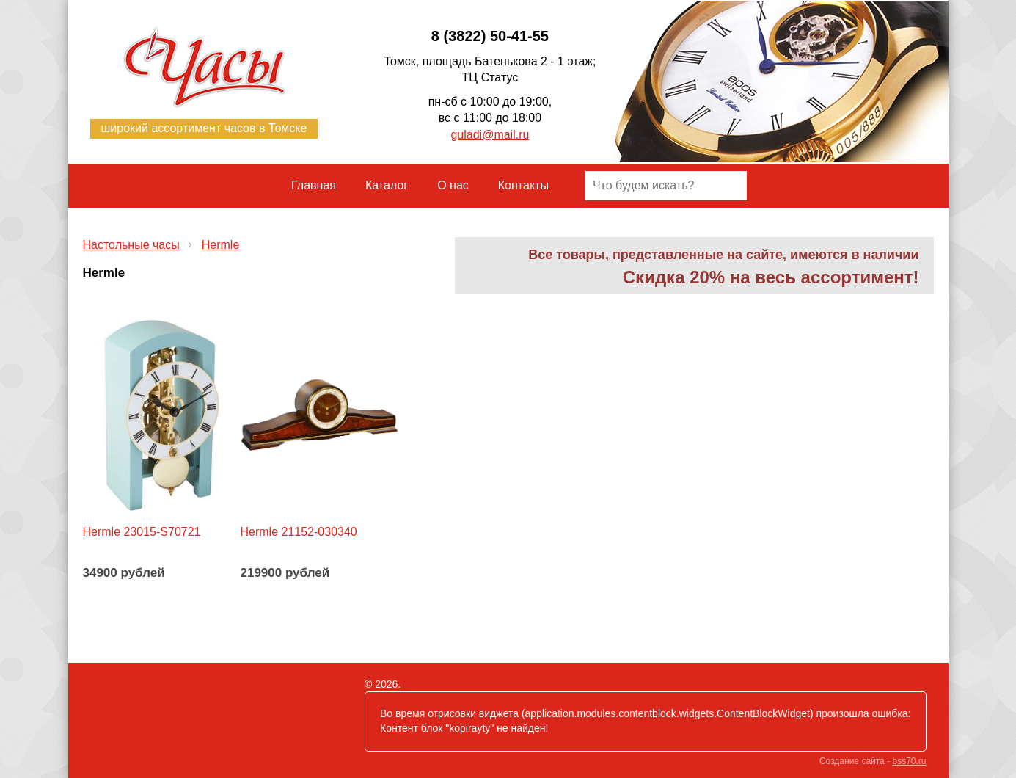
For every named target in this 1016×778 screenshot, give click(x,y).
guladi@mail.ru (489, 134)
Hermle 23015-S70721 (142, 532)
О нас (453, 185)
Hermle (221, 245)
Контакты (523, 185)
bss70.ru (909, 761)
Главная (313, 185)
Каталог (386, 185)
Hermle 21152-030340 (299, 532)
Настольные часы (131, 245)
